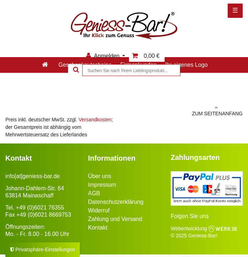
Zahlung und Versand (115, 219)
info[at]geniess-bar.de (32, 176)
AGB (94, 193)
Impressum (102, 185)
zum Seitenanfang (186, 110)
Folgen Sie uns (190, 216)
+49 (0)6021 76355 (40, 208)
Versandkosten (95, 119)
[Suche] (75, 70)
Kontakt (97, 228)
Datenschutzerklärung (116, 202)
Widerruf (98, 210)
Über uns (99, 176)
